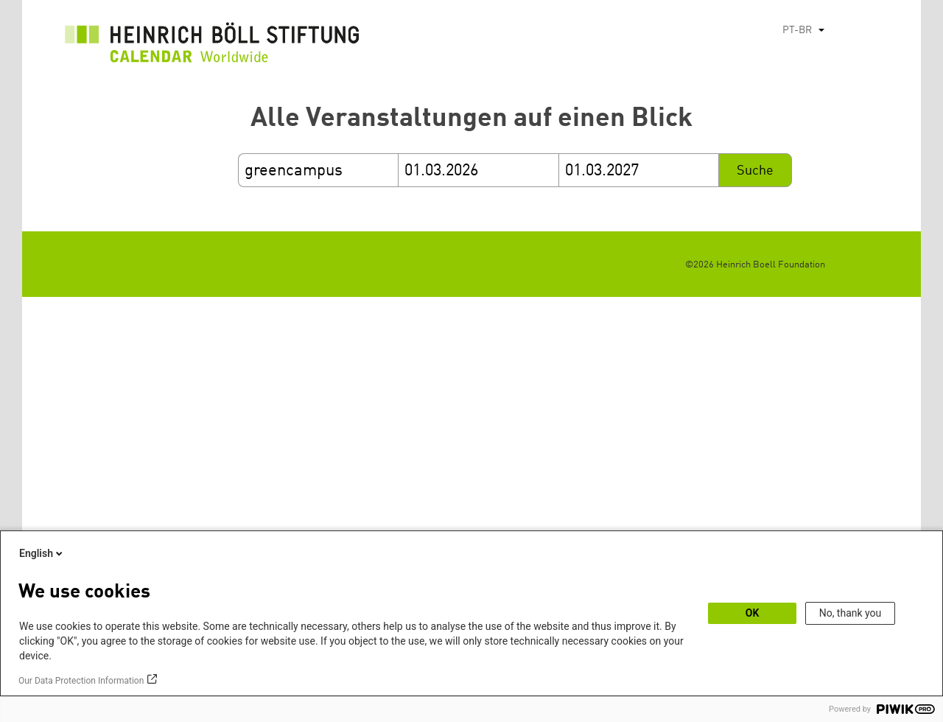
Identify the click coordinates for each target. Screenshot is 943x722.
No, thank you (850, 613)
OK (753, 613)
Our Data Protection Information (81, 681)
